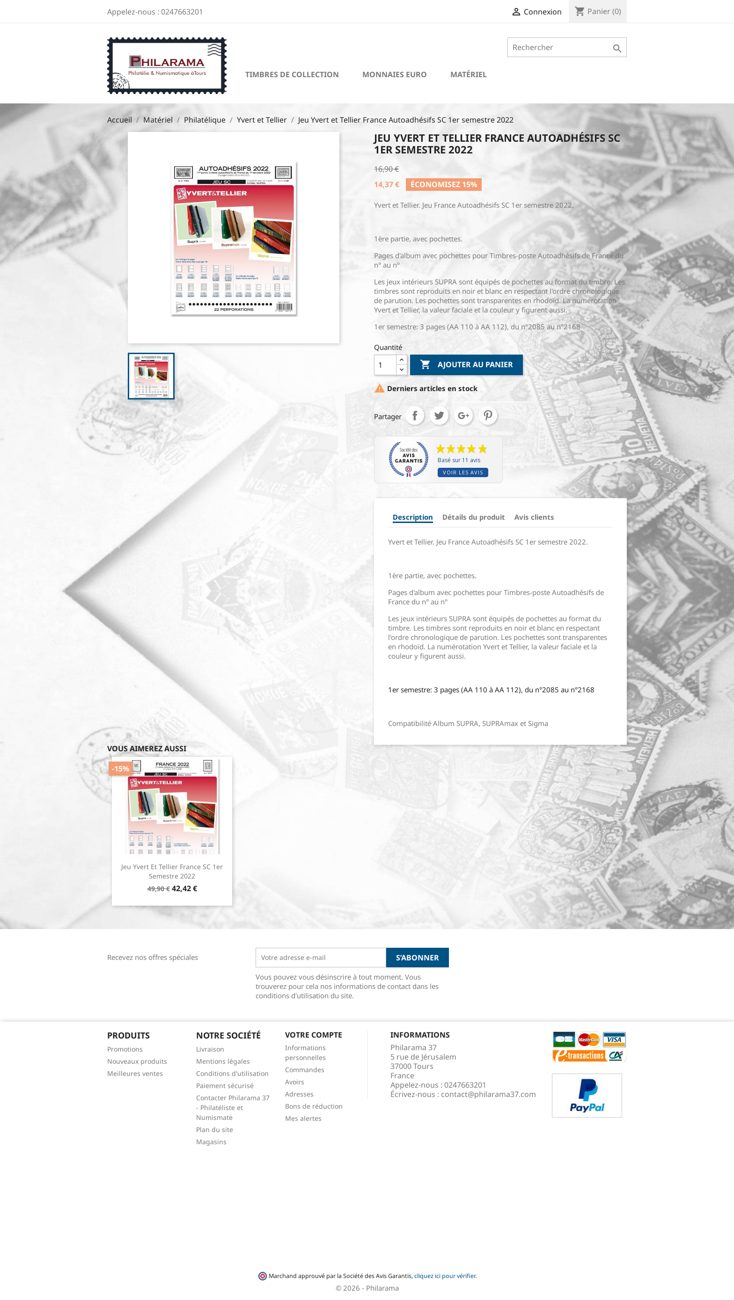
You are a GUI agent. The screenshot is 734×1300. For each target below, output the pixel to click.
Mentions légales (223, 1061)
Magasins (211, 1141)
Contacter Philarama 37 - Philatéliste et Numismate (233, 1107)
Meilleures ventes (135, 1073)
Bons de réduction (314, 1106)
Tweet (439, 415)
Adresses (299, 1093)
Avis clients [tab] (534, 517)
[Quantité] (385, 365)
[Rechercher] (567, 47)
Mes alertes (303, 1118)
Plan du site (214, 1129)
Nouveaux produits (137, 1061)
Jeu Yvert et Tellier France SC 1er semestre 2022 (172, 871)
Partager (414, 415)
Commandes (304, 1069)
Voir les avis (463, 472)
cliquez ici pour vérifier (444, 1276)
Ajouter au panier (466, 365)
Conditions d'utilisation (232, 1073)
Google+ (463, 415)
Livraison (210, 1049)
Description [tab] (413, 517)
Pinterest (487, 415)
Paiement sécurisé (225, 1085)
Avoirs (294, 1081)
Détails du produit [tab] (473, 517)
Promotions (125, 1049)
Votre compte (313, 1035)
